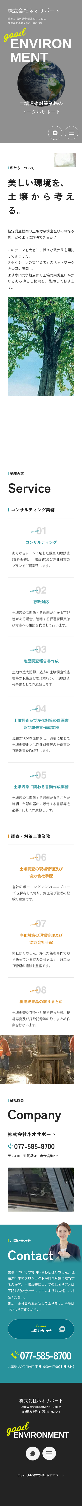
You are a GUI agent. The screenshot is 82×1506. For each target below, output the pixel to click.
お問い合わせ (41, 1328)
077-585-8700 (34, 1146)
